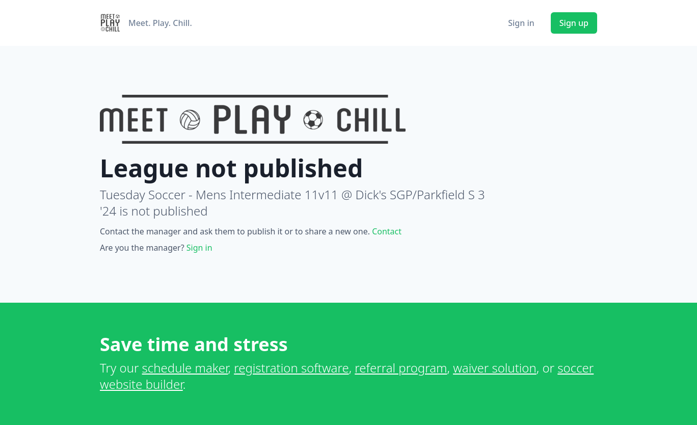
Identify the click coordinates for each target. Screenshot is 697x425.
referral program (401, 367)
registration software (291, 367)
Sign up (573, 23)
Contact (386, 231)
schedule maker (185, 367)
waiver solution (495, 367)
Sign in (521, 23)
